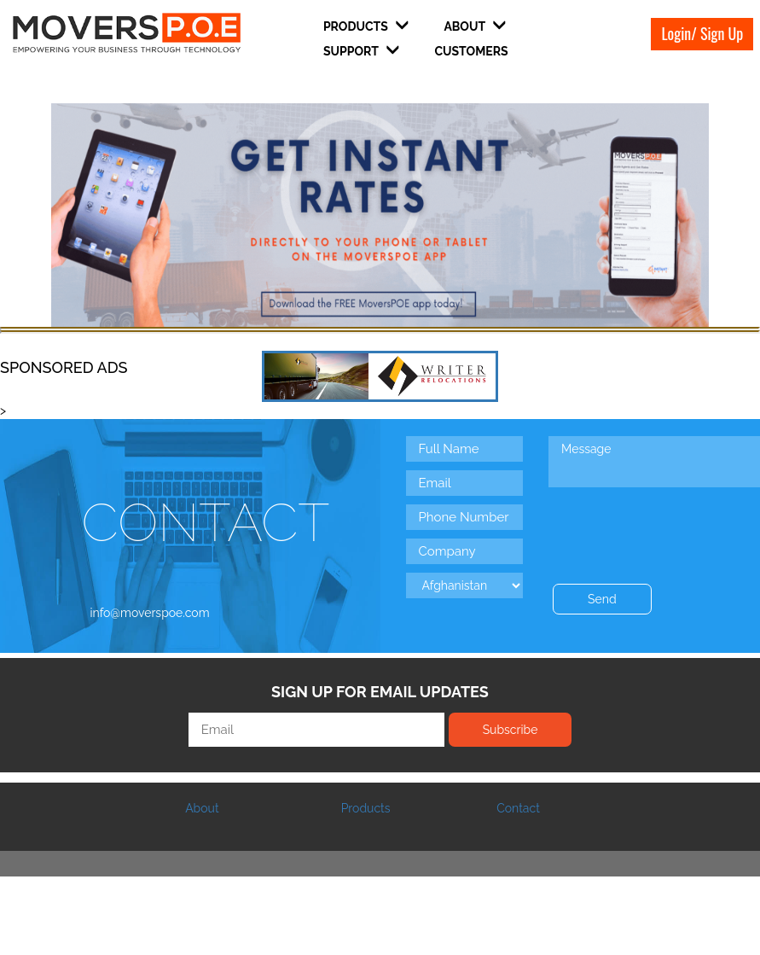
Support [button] (361, 51)
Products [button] (366, 26)
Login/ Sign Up (702, 33)
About (201, 808)
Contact (518, 808)
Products (366, 808)
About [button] (475, 26)
